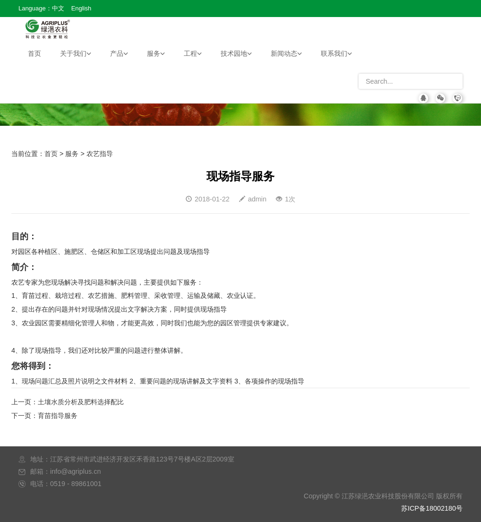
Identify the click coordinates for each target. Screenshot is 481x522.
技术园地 (236, 53)
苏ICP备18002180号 (432, 508)
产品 (119, 53)
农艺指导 (99, 153)
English (81, 8)
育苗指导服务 (57, 415)
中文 (58, 8)
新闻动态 (286, 53)
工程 (193, 53)
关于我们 (75, 53)
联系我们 (336, 53)
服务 (156, 53)
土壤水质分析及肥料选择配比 (81, 402)
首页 (34, 53)
